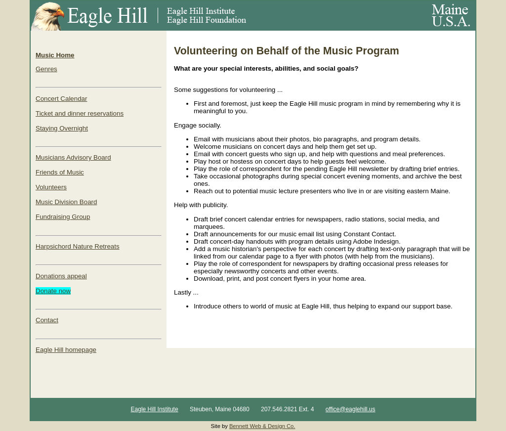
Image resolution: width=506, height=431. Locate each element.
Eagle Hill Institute (154, 409)
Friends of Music (60, 172)
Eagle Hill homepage (66, 349)
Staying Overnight (62, 128)
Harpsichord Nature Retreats (78, 246)
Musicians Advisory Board (73, 157)
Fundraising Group (63, 216)
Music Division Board (66, 202)
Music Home (55, 55)
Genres (46, 69)
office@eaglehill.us (351, 409)
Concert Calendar (61, 98)
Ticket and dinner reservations (80, 113)
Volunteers (51, 187)
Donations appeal (61, 276)
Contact (47, 320)
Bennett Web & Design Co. (262, 426)
